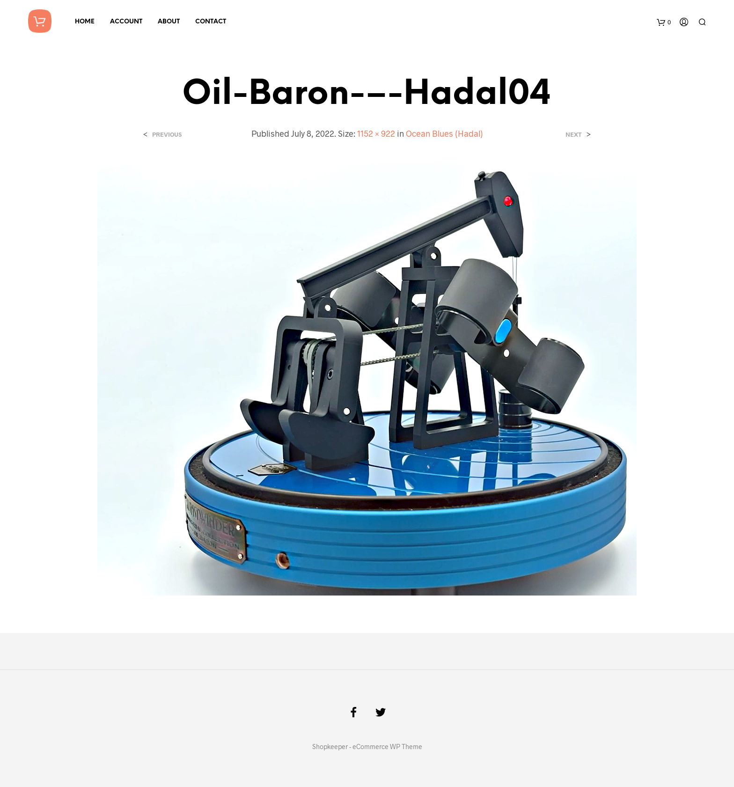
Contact (210, 22)
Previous (167, 135)
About (169, 22)
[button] (367, 380)
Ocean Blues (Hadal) (444, 133)
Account (126, 22)
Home (85, 22)
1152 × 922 (376, 133)
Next (573, 135)
